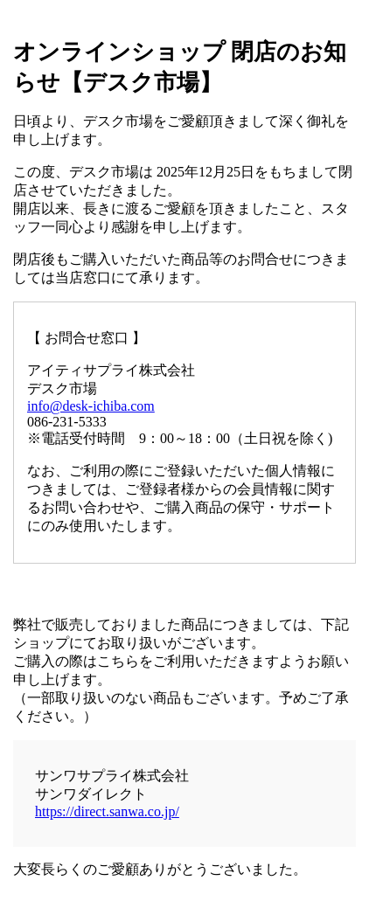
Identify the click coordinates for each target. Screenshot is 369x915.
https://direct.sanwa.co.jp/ (107, 811)
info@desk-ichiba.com (91, 406)
